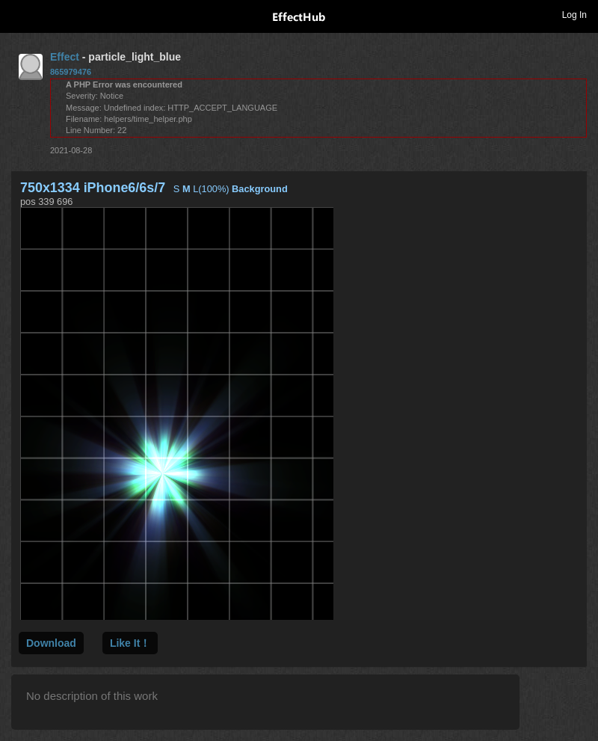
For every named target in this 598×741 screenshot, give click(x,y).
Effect (64, 57)
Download (51, 643)
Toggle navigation (18, 14)
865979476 (70, 71)
